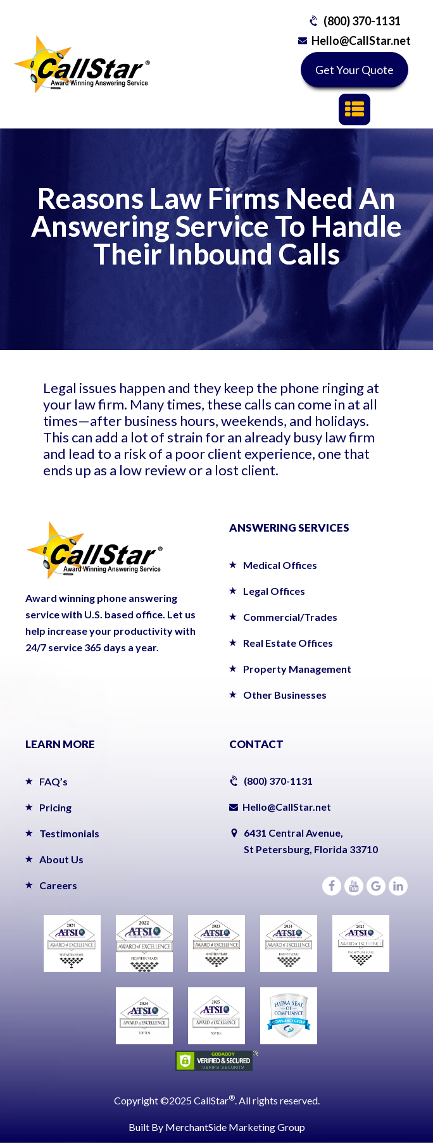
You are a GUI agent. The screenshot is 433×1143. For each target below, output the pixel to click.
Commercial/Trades (290, 617)
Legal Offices (274, 591)
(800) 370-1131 (362, 21)
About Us (61, 859)
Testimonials (69, 833)
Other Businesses (285, 695)
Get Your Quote (354, 70)
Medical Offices (280, 565)
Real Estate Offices (288, 643)
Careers (58, 885)
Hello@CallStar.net (361, 40)
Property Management (297, 669)
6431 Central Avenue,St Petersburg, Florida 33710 (311, 841)
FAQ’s (53, 781)
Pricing (55, 807)
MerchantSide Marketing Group (235, 1127)
